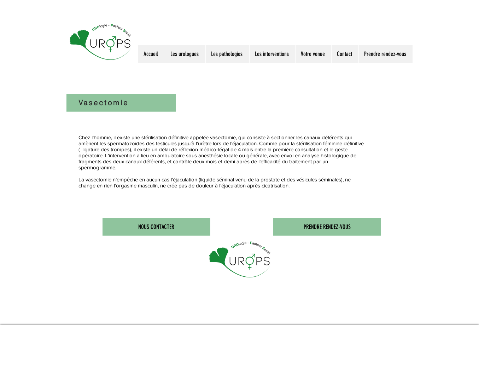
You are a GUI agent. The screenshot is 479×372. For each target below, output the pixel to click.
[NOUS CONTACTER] (156, 227)
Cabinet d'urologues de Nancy (262, 320)
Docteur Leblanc (75, 320)
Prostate (165, 320)
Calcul (174, 320)
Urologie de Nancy (214, 320)
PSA (157, 320)
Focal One (192, 320)
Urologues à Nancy (109, 320)
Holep (201, 320)
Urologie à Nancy (128, 320)
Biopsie (182, 320)
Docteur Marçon (92, 320)
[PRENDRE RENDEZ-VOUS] (327, 227)
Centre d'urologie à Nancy (235, 320)
